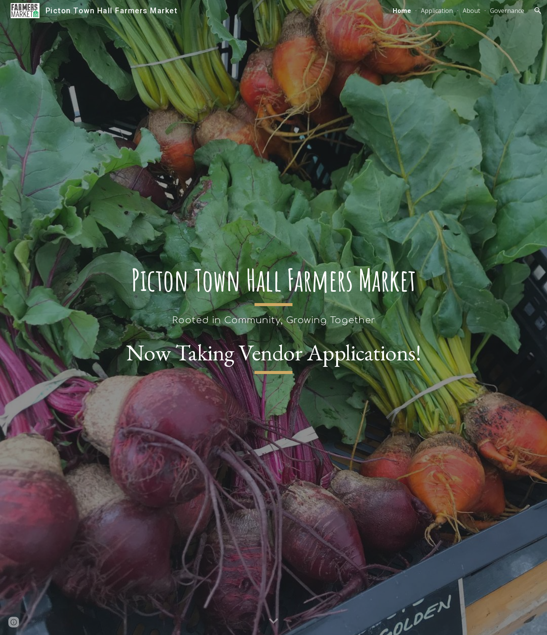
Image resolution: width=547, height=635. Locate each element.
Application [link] (437, 10)
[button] (538, 11)
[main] (273, 294)
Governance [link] (507, 10)
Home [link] (402, 10)
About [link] (471, 10)
